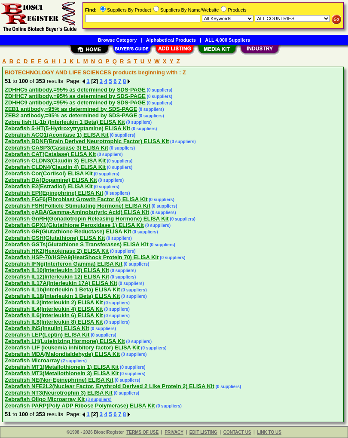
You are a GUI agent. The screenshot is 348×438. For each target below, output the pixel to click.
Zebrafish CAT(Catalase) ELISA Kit (50, 154)
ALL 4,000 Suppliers (227, 40)
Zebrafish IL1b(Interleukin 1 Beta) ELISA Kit (62, 289)
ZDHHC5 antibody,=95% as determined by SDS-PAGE (75, 89)
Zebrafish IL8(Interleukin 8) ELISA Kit (54, 322)
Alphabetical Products (171, 40)
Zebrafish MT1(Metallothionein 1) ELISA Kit (62, 367)
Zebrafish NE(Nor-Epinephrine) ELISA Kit (59, 380)
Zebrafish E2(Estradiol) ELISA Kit (49, 186)
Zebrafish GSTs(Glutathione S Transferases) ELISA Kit (76, 244)
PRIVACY (174, 432)
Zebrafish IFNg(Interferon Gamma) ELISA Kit (63, 263)
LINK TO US (269, 432)
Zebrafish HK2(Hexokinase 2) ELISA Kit (57, 251)
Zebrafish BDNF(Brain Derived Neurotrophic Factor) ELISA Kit (87, 141)
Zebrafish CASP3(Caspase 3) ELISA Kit (56, 147)
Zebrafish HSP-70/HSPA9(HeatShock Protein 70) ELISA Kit (82, 257)
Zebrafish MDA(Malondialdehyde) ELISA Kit (62, 354)
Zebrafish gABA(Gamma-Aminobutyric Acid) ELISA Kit (77, 212)
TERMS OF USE (142, 432)
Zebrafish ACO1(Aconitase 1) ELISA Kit (57, 135)
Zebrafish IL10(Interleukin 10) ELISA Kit (57, 270)
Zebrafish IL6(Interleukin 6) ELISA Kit (54, 315)
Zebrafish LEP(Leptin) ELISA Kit (47, 334)
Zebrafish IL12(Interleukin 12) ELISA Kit (57, 276)
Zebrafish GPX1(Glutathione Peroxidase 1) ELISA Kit (74, 225)
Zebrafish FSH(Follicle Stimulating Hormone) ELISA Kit (77, 205)
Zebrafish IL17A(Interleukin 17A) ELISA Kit (61, 283)
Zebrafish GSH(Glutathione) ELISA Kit (55, 238)
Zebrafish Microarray (32, 360)
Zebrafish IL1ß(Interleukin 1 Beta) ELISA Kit (62, 296)
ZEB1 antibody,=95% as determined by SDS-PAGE (71, 109)
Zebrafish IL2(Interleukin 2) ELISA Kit (54, 302)
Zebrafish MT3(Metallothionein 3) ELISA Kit (62, 373)
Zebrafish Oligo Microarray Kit (45, 399)
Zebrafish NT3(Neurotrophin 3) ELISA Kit (59, 392)
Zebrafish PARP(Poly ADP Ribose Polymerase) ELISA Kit (80, 405)
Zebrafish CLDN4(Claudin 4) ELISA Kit (55, 167)
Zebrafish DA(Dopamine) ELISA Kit (51, 180)
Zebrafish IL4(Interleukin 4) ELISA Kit (54, 309)
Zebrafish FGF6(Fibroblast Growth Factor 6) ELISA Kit (76, 199)
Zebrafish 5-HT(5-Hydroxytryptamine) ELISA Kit (67, 128)
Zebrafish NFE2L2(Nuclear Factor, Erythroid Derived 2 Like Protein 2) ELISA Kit (109, 386)
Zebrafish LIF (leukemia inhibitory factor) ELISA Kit (72, 347)
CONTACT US (237, 432)
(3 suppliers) (98, 399)
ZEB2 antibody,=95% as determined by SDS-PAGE (71, 115)
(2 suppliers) (73, 360)
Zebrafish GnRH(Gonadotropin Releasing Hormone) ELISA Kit (87, 218)
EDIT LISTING (203, 432)
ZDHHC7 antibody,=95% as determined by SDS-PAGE (75, 96)
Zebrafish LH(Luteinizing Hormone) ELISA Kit (65, 341)
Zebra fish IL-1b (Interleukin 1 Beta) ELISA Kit (65, 122)
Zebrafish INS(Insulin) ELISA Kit (47, 328)
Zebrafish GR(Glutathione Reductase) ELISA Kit (68, 231)
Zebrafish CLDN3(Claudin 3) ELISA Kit (55, 160)
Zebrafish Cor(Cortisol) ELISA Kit (49, 173)
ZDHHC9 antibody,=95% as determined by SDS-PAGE (75, 102)
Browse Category (117, 40)
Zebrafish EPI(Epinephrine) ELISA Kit (54, 193)
